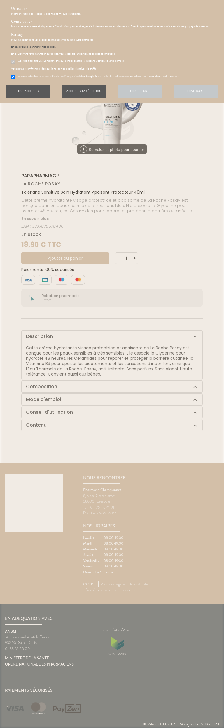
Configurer (196, 91)
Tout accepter (28, 91)
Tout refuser (140, 91)
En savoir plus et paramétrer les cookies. (33, 47)
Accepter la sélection (84, 91)
